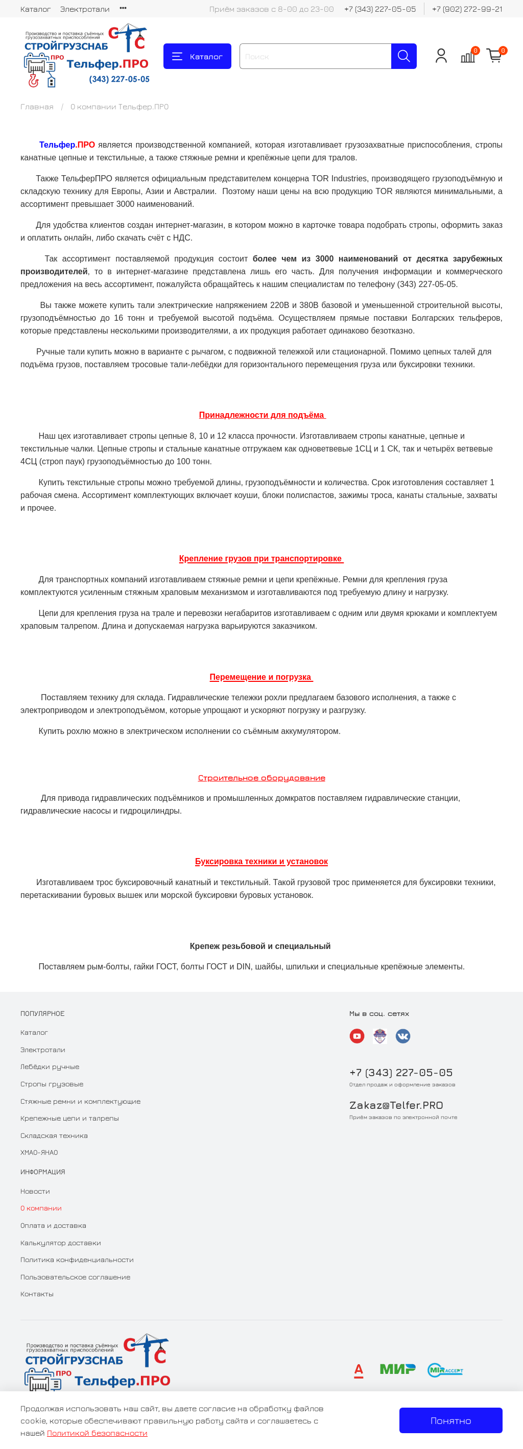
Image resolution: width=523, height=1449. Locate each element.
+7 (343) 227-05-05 (380, 8)
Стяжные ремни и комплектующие (80, 1101)
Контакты (37, 1293)
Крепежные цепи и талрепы (69, 1117)
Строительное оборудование (261, 777)
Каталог (35, 8)
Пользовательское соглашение (75, 1276)
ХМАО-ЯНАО (39, 1152)
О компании (41, 1207)
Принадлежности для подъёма (262, 415)
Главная (37, 106)
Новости (35, 1190)
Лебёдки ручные (49, 1066)
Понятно (451, 1420)
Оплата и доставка (53, 1225)
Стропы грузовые (51, 1083)
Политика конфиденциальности (77, 1259)
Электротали (85, 8)
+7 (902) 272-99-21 (467, 8)
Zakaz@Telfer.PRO (396, 1105)
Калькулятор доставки (60, 1242)
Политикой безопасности (97, 1432)
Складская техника (54, 1135)
